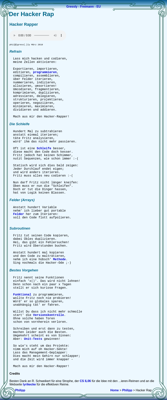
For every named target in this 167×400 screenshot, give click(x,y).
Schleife (44, 149)
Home (114, 390)
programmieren (45, 73)
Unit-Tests (33, 339)
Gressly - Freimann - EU (83, 6)
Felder (18, 214)
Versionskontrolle (48, 315)
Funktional (22, 295)
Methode (59, 260)
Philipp (20, 390)
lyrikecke (29, 385)
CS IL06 (85, 381)
